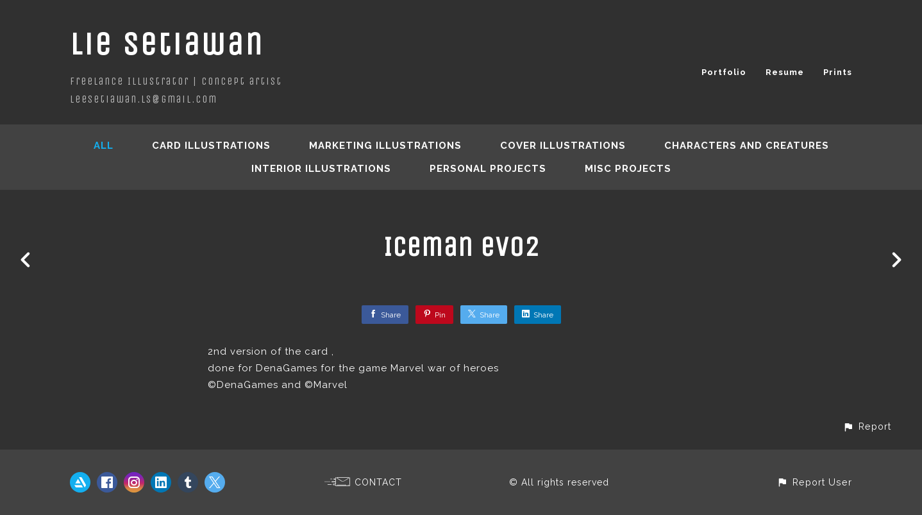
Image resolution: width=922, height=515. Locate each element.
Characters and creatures (746, 145)
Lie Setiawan (167, 44)
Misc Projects (628, 168)
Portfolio (723, 72)
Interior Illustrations (321, 168)
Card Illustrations (211, 145)
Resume (785, 72)
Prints (837, 72)
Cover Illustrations (563, 145)
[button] (866, 426)
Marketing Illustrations (385, 145)
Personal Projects (488, 168)
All (103, 145)
